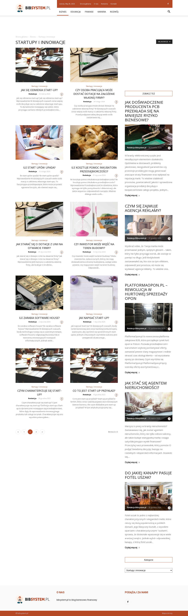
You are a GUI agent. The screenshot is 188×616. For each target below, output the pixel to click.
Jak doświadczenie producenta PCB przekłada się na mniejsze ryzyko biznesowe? (144, 111)
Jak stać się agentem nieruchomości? (146, 385)
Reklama (104, 4)
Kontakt (114, 4)
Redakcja (33, 94)
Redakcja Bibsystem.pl (136, 148)
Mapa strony (167, 613)
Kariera (102, 11)
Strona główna (85, 4)
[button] (168, 11)
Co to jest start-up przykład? (94, 390)
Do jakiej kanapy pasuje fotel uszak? (148, 475)
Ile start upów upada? (39, 167)
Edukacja (75, 11)
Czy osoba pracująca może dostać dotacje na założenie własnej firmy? (94, 93)
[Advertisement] (94, 25)
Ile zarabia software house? (39, 318)
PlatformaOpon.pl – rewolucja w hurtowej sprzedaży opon (146, 291)
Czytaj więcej (132, 195)
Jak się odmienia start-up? (39, 90)
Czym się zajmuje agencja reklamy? (143, 208)
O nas (96, 4)
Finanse (89, 11)
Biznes (62, 11)
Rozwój (114, 11)
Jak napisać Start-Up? (94, 318)
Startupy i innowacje (39, 86)
